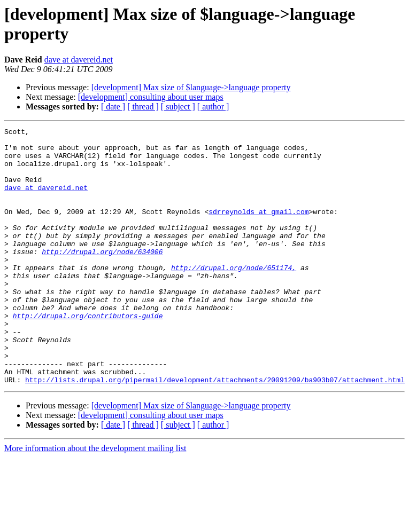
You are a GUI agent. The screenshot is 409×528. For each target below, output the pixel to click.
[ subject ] (178, 106)
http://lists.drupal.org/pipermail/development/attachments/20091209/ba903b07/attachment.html (215, 431)
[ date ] (113, 106)
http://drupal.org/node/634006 (102, 277)
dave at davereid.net (78, 59)
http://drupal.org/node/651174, (233, 296)
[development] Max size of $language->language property (191, 87)
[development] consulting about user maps (150, 96)
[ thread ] (143, 106)
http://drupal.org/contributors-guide (88, 354)
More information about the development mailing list (95, 499)
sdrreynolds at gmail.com (258, 229)
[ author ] (213, 106)
